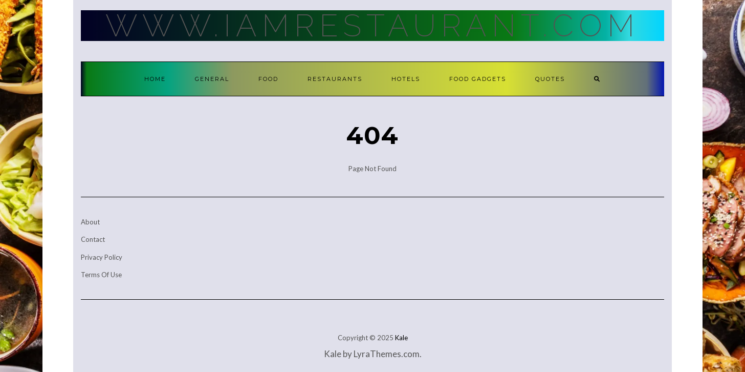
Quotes (550, 78)
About (90, 222)
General (212, 78)
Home (155, 78)
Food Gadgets (477, 78)
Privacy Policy (101, 257)
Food (268, 78)
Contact (93, 239)
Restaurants (335, 78)
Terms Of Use (101, 275)
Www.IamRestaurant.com (372, 26)
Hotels (405, 78)
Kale (401, 338)
